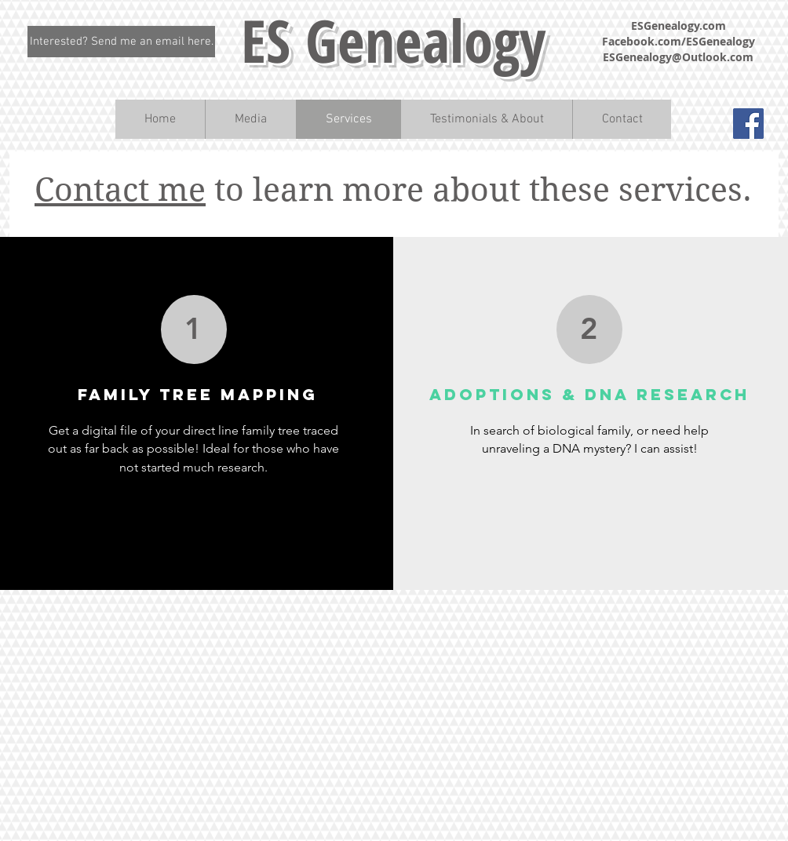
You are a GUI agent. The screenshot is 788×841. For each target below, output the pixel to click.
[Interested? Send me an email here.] (121, 41)
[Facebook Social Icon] (748, 123)
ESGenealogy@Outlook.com (678, 56)
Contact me (120, 190)
